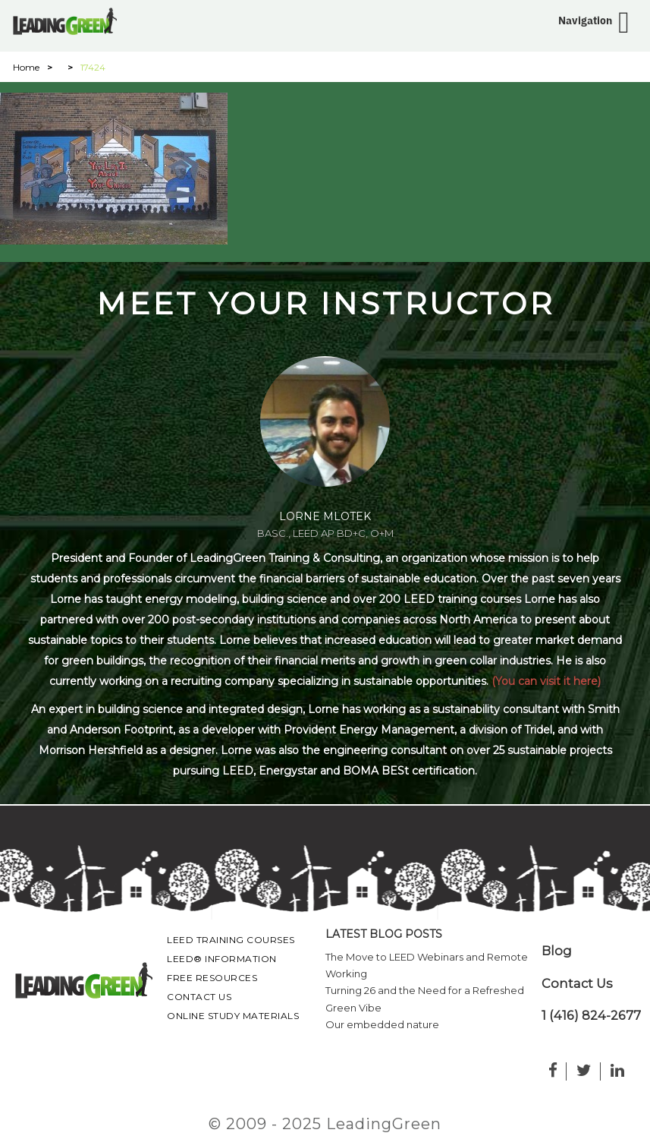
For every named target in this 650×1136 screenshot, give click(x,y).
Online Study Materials (233, 1015)
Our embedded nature (382, 1024)
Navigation (585, 20)
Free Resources (212, 977)
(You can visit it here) (546, 681)
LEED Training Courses (231, 939)
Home (26, 67)
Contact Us (199, 996)
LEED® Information (222, 958)
